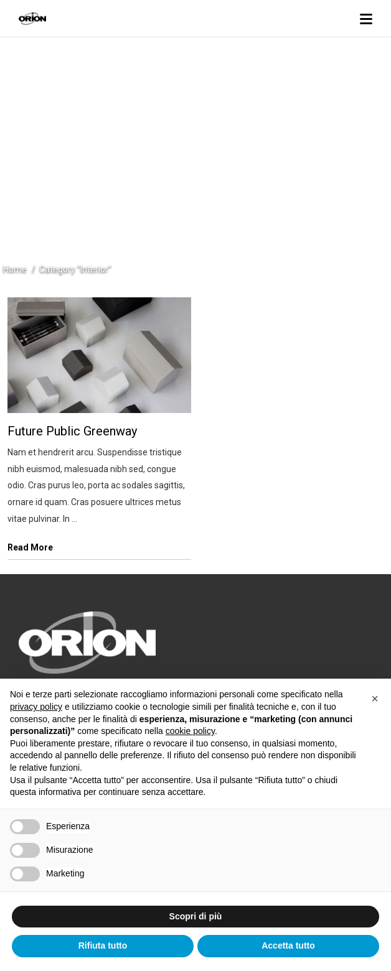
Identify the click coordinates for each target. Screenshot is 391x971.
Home (15, 269)
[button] (375, 699)
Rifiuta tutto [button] (103, 945)
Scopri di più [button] (195, 916)
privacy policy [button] (36, 707)
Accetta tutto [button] (288, 945)
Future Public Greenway (72, 431)
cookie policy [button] (190, 731)
